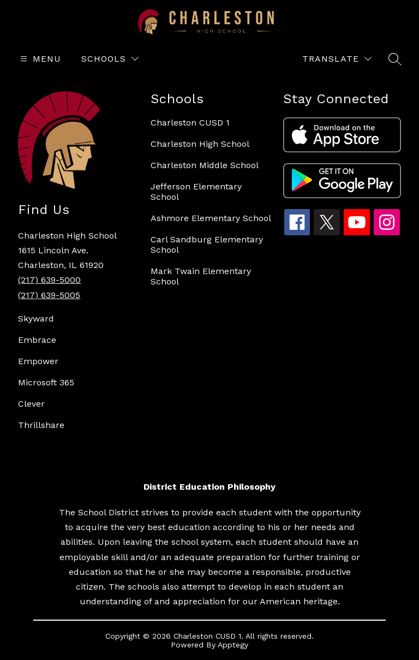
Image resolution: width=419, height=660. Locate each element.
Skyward (36, 318)
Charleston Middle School (205, 165)
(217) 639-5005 (49, 295)
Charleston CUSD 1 (190, 122)
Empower (38, 361)
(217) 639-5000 (49, 280)
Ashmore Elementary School (211, 218)
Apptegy (233, 644)
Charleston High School (200, 144)
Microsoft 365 (46, 382)
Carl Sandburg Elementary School (207, 244)
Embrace (37, 340)
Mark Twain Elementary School (201, 276)
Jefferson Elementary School (196, 191)
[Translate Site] (337, 59)
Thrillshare (41, 425)
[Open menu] (39, 59)
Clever (31, 404)
